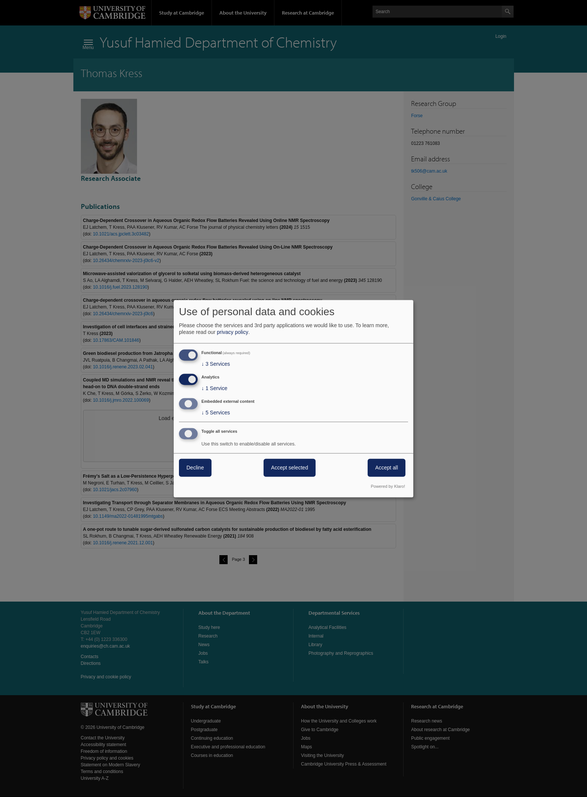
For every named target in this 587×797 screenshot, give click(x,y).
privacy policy (232, 332)
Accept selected (289, 468)
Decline (195, 468)
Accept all (386, 468)
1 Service (214, 388)
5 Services (215, 412)
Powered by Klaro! (388, 486)
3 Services (215, 364)
